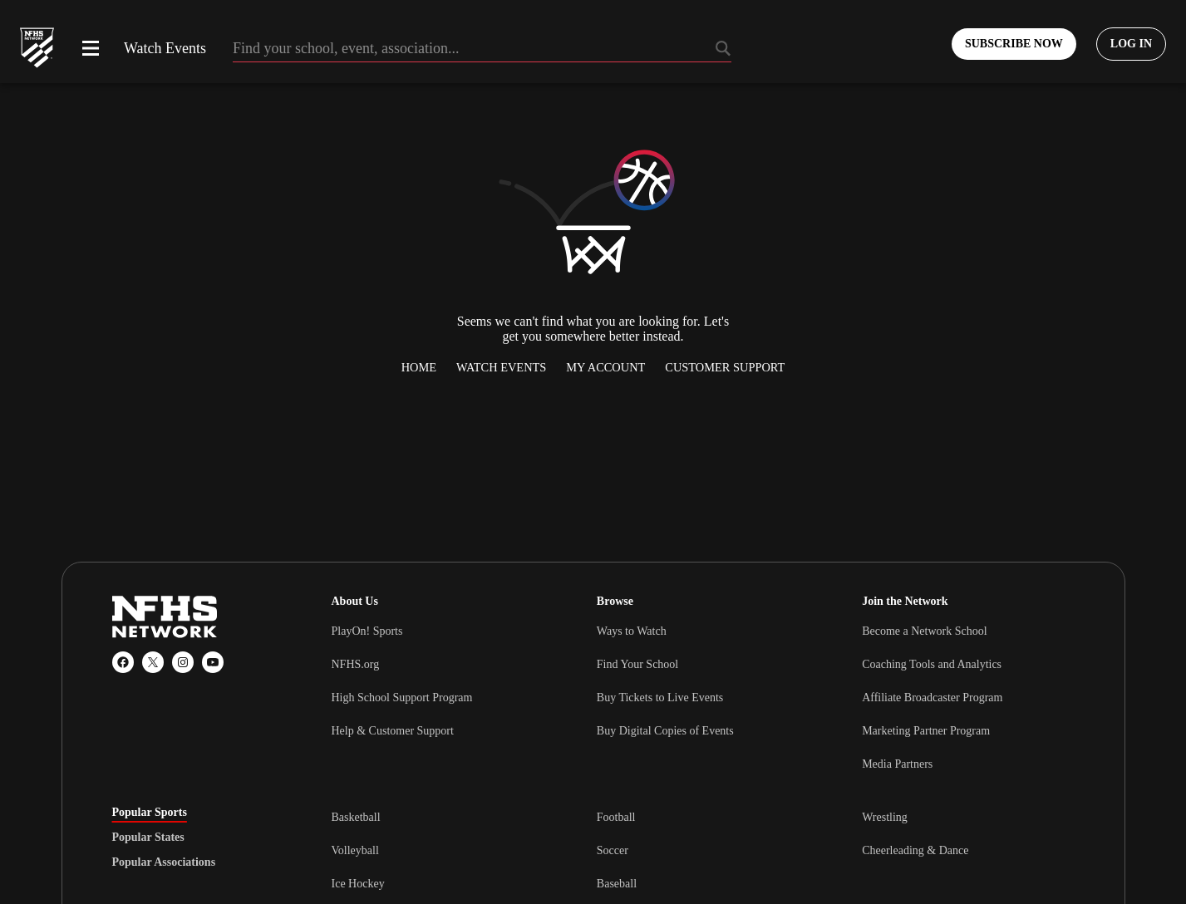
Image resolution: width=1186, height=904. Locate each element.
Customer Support (725, 367)
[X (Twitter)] (153, 662)
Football (616, 817)
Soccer (612, 850)
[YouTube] (213, 662)
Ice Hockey (358, 883)
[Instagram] (183, 662)
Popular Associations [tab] (164, 862)
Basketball (356, 817)
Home (418, 367)
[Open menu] (91, 48)
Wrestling (885, 817)
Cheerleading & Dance (915, 850)
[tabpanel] (703, 850)
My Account (605, 367)
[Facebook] (123, 662)
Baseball (617, 883)
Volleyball (355, 850)
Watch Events (165, 48)
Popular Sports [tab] (149, 812)
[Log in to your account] (1131, 44)
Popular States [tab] (148, 837)
